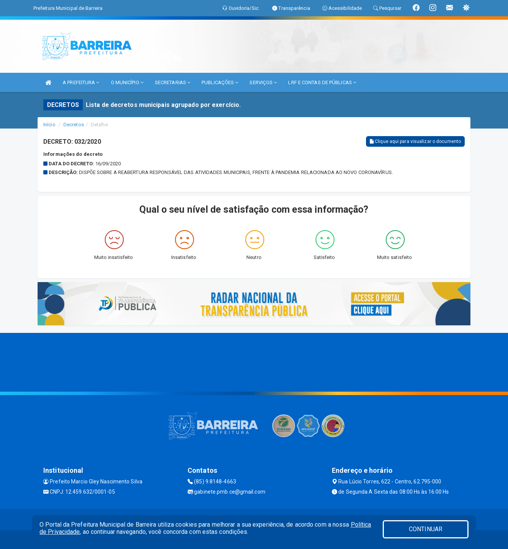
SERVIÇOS (263, 82)
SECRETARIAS (172, 82)
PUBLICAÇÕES (220, 82)
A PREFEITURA (81, 82)
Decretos (73, 124)
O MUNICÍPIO (127, 82)
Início (49, 124)
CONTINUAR (425, 529)
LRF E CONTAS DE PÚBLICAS (322, 82)
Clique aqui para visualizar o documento (415, 141)
